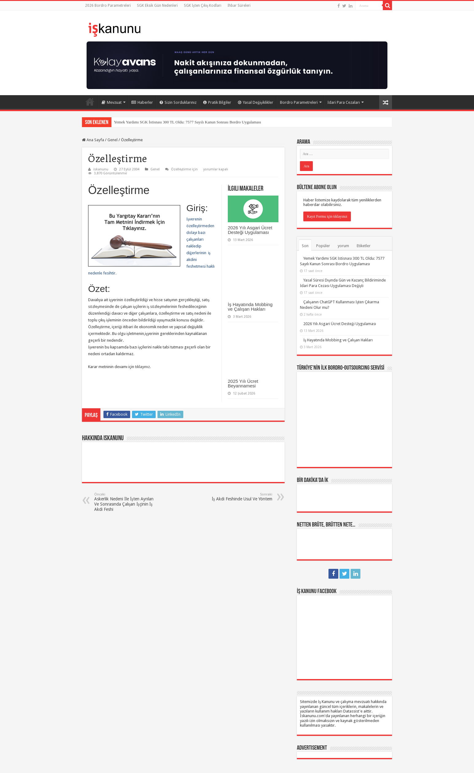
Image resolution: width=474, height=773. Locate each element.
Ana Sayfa (90, 101)
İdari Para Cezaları (344, 102)
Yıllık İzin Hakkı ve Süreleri (108, 717)
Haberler (142, 102)
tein (389, 763)
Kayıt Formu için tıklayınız (327, 216)
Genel (112, 140)
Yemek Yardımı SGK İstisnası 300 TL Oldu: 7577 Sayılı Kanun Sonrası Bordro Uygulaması (187, 122)
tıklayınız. (143, 366)
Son (305, 245)
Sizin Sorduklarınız (178, 102)
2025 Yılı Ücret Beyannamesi (243, 383)
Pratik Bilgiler (217, 102)
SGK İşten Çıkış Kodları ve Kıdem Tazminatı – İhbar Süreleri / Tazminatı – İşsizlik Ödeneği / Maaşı (123, 695)
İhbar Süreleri (239, 5)
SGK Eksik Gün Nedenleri (157, 5)
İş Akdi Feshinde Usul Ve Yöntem (240, 496)
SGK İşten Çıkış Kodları (202, 5)
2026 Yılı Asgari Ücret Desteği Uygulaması (250, 230)
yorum (343, 245)
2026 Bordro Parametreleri (108, 5)
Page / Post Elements (99, 733)
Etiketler (364, 245)
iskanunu (100, 169)
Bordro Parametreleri (299, 102)
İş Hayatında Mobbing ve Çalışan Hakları (250, 307)
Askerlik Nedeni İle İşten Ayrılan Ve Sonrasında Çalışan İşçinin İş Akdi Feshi (125, 502)
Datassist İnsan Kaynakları (177, 763)
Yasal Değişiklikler (255, 102)
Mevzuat (112, 102)
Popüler (323, 245)
